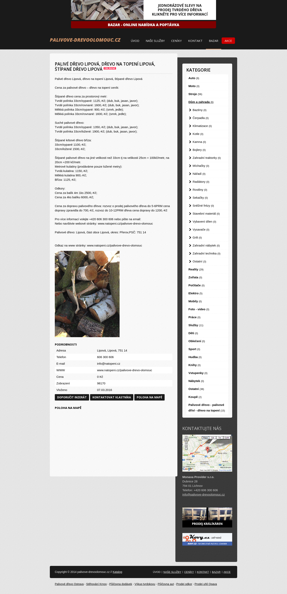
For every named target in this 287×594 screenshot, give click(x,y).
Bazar (213, 41)
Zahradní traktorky (207, 157)
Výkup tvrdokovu (145, 584)
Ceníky (176, 41)
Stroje (195, 94)
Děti (193, 333)
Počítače (197, 285)
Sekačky (200, 197)
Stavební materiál (206, 213)
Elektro (195, 293)
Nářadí (199, 173)
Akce (228, 41)
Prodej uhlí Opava (206, 584)
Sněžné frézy (203, 205)
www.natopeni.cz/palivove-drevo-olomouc (124, 370)
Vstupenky (198, 373)
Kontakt (195, 41)
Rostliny (200, 189)
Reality (196, 269)
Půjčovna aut (166, 584)
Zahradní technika (207, 253)
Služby (196, 325)
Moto (194, 86)
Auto (194, 78)
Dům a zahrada (201, 102)
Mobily (195, 301)
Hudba (195, 357)
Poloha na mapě (149, 397)
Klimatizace (202, 126)
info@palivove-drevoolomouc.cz (203, 494)
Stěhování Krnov (96, 584)
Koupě (195, 397)
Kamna (199, 141)
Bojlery (199, 149)
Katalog (117, 571)
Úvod (135, 41)
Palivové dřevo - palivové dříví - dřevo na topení (207, 407)
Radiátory (201, 181)
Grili (197, 237)
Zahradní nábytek (206, 245)
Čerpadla (201, 118)
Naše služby (155, 41)
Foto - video (199, 309)
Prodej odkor (184, 584)
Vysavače (201, 229)
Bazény (199, 110)
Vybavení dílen (204, 221)
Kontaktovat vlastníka (111, 397)
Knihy (195, 365)
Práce (195, 317)
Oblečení (197, 341)
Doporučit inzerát (72, 397)
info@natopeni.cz (108, 363)
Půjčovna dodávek (120, 584)
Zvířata (195, 277)
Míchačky (201, 165)
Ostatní (199, 261)
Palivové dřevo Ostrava (69, 584)
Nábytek (196, 381)
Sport (194, 349)
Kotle (198, 133)
